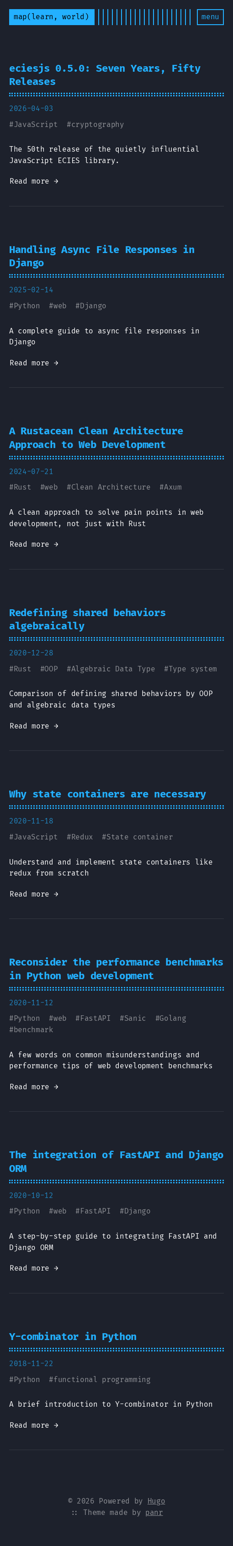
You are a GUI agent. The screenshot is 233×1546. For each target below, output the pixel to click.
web (60, 305)
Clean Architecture (111, 487)
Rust (23, 487)
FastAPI (95, 1018)
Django (93, 305)
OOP (51, 669)
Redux (82, 837)
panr (154, 1512)
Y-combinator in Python (73, 1336)
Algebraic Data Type (113, 669)
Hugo (156, 1501)
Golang (172, 1018)
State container (139, 837)
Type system (193, 669)
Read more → (34, 181)
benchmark (33, 1029)
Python (27, 305)
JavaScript (36, 124)
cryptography (97, 124)
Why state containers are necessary (107, 794)
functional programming (102, 1379)
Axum (173, 487)
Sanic (135, 1018)
